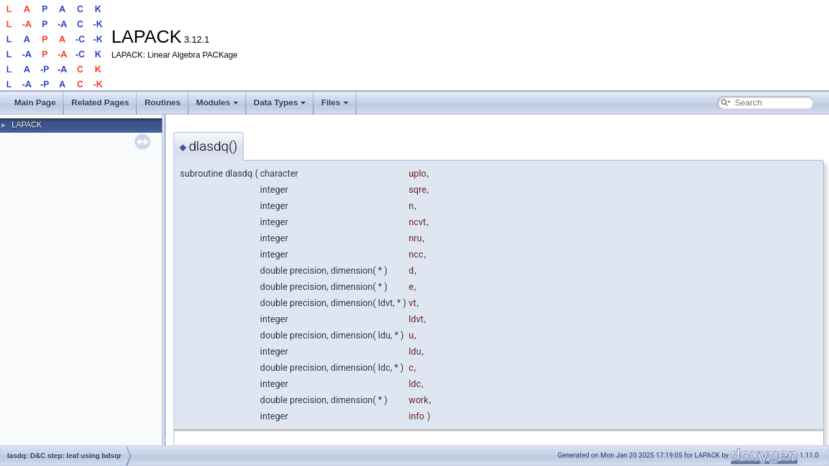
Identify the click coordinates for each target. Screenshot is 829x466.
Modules (217, 102)
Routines (162, 102)
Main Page (35, 102)
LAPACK (26, 124)
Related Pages (100, 102)
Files (334, 102)
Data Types (280, 102)
